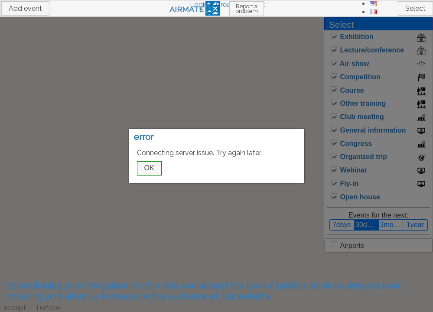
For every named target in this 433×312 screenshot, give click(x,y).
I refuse (48, 308)
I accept (13, 308)
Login (199, 4)
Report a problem (246, 8)
